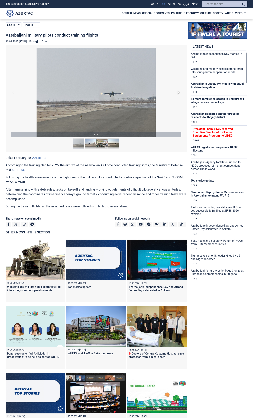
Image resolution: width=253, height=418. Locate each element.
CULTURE (205, 13)
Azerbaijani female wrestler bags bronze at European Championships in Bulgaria (217, 272)
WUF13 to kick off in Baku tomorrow (90, 353)
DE (169, 4)
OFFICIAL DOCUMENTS (156, 13)
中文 (195, 4)
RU (158, 4)
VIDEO (238, 13)
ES (179, 4)
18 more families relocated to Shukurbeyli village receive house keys (217, 100)
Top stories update (79, 287)
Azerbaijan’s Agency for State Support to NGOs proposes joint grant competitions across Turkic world (216, 165)
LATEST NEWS (203, 46)
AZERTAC (39, 158)
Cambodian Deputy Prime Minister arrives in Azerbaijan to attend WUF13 (217, 194)
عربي (186, 4)
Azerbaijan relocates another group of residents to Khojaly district (215, 115)
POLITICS (178, 13)
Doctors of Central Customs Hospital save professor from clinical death (156, 355)
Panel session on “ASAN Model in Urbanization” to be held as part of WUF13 (33, 355)
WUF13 (229, 13)
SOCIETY (218, 13)
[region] (219, 166)
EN (163, 4)
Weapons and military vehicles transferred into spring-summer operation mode (34, 288)
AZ (152, 4)
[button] (96, 92)
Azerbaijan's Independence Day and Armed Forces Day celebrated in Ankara (156, 288)
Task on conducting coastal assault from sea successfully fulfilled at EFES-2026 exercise (216, 211)
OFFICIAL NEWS (131, 13)
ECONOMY (192, 13)
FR (174, 4)
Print (33, 41)
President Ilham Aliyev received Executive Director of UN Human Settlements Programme (213, 132)
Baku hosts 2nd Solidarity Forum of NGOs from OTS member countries (217, 242)
